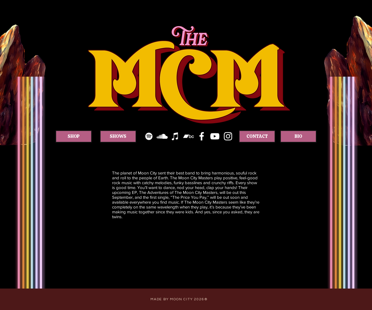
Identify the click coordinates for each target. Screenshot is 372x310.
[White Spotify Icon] (148, 136)
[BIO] (298, 136)
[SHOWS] (118, 136)
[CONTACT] (257, 136)
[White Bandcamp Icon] (188, 136)
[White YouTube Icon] (214, 136)
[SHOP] (74, 136)
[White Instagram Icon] (228, 136)
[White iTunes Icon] (175, 136)
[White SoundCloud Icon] (162, 136)
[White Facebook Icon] (201, 136)
